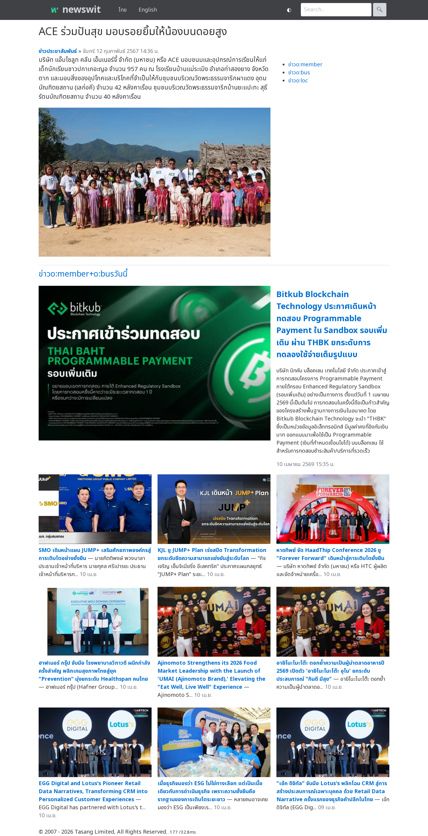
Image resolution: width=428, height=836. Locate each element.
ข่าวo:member (305, 65)
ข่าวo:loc (298, 81)
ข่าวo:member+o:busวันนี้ (83, 274)
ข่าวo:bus (299, 73)
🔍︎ (379, 10)
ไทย (123, 10)
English (148, 10)
